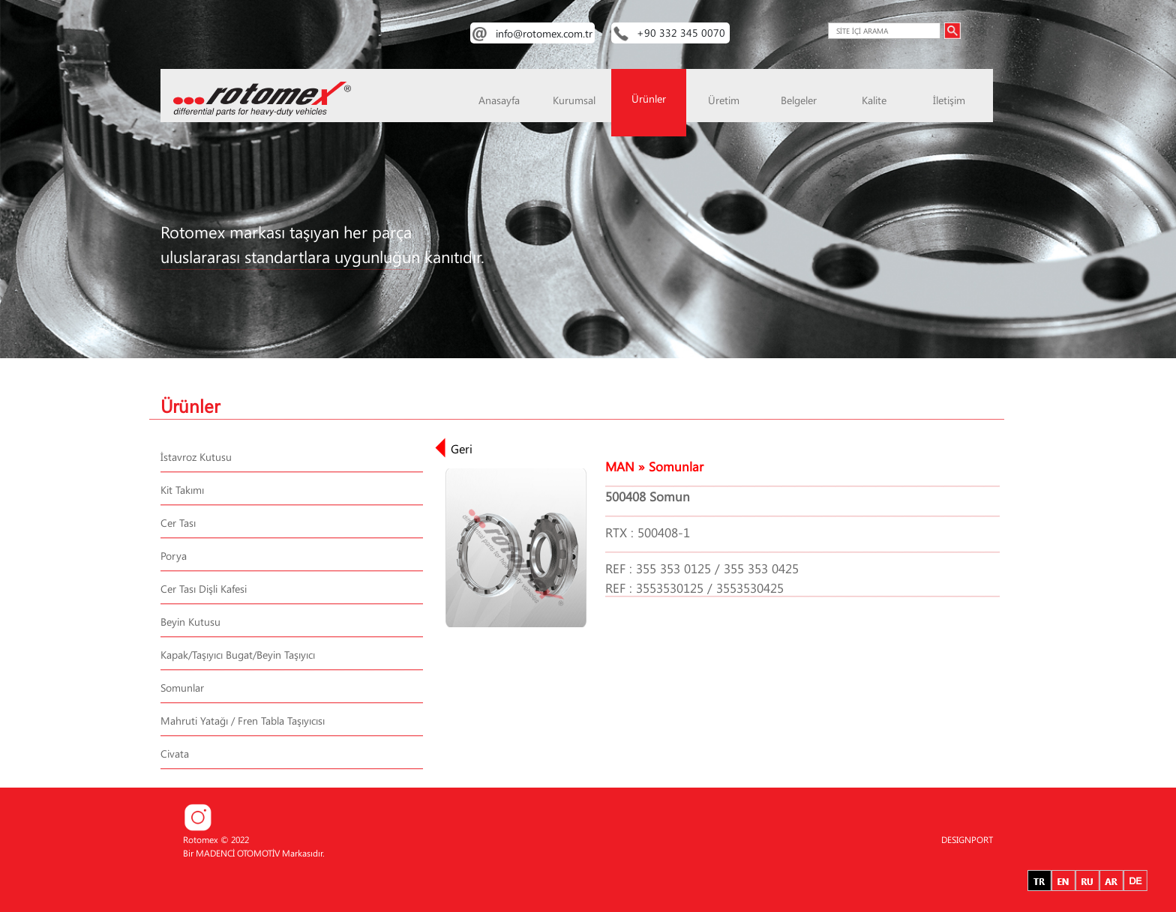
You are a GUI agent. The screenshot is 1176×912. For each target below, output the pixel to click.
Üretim (724, 100)
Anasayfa (499, 100)
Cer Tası (178, 523)
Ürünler (649, 98)
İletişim (949, 100)
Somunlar (182, 687)
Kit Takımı (182, 490)
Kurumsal (574, 100)
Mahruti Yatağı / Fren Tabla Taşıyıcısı (242, 720)
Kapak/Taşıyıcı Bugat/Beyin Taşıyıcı (237, 654)
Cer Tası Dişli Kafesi (203, 589)
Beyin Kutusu (190, 621)
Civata (174, 753)
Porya (173, 556)
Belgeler (799, 100)
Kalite (874, 100)
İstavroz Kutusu (196, 457)
